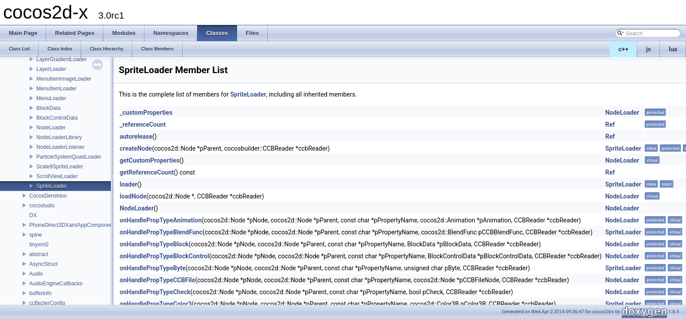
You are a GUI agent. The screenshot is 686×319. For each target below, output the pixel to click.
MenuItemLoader (56, 89)
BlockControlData (57, 118)
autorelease (136, 136)
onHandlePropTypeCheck (155, 292)
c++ (624, 49)
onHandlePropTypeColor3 (155, 303)
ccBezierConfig (47, 303)
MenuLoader (51, 98)
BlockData (48, 108)
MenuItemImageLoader (63, 79)
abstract (38, 254)
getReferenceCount (147, 172)
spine (35, 235)
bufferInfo (40, 293)
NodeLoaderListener (60, 147)
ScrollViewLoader (57, 176)
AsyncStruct (43, 264)
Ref (610, 124)
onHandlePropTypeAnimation (161, 220)
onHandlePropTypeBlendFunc (161, 232)
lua (673, 49)
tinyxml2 (39, 244)
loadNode (133, 196)
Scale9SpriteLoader (59, 166)
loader (128, 184)
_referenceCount (143, 124)
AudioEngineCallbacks (55, 283)
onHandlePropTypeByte (153, 268)
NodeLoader (51, 127)
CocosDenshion (48, 196)
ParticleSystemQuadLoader (68, 157)
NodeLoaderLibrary (59, 137)
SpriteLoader (51, 186)
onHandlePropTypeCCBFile (157, 280)
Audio (36, 274)
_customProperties (146, 112)
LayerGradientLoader (61, 59)
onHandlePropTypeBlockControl (164, 256)
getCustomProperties (149, 160)
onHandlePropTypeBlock (154, 244)
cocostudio (42, 205)
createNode (136, 148)
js (648, 49)
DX (33, 215)
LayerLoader (51, 69)
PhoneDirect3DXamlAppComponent (71, 225)
